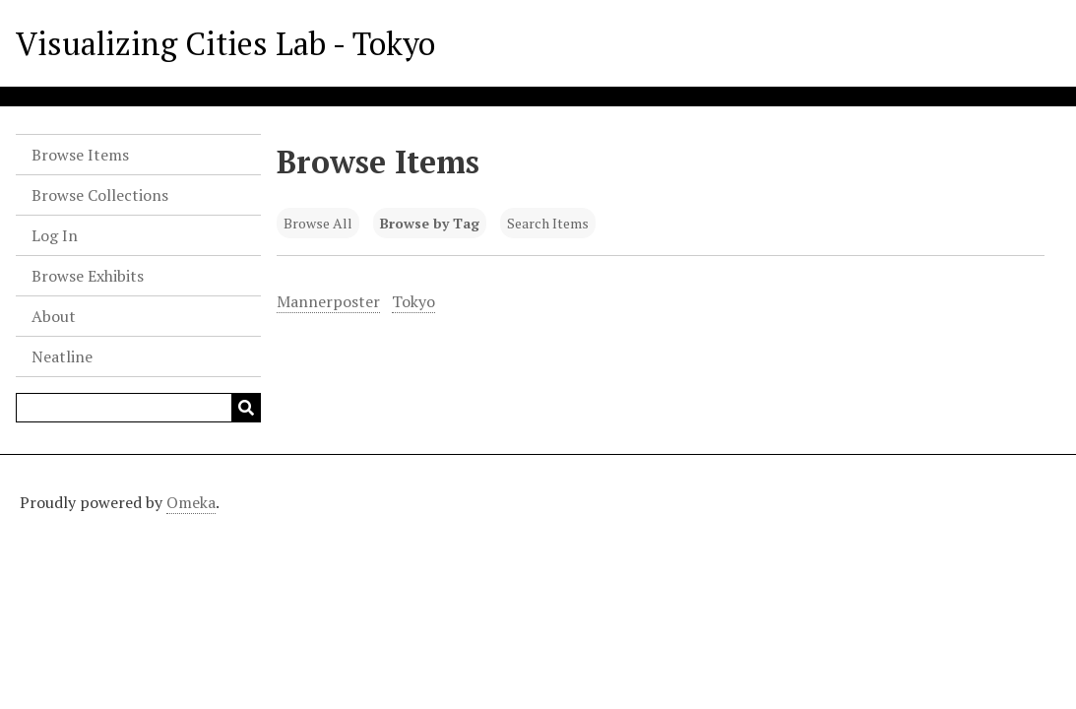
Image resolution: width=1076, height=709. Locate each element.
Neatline (62, 356)
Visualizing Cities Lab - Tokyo (225, 43)
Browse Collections (100, 195)
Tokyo (413, 301)
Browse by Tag (429, 223)
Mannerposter (328, 301)
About (54, 316)
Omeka (191, 502)
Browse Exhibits (88, 276)
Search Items (548, 223)
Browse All (318, 223)
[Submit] (246, 407)
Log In (55, 235)
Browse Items (80, 154)
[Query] (138, 407)
